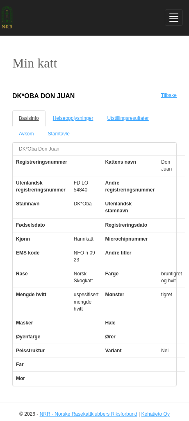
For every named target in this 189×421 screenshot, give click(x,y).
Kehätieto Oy (155, 414)
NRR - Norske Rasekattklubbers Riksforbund (88, 414)
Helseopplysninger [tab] (73, 118)
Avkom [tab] (26, 134)
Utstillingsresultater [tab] (127, 118)
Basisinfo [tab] (29, 118)
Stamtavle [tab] (58, 134)
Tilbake (169, 95)
